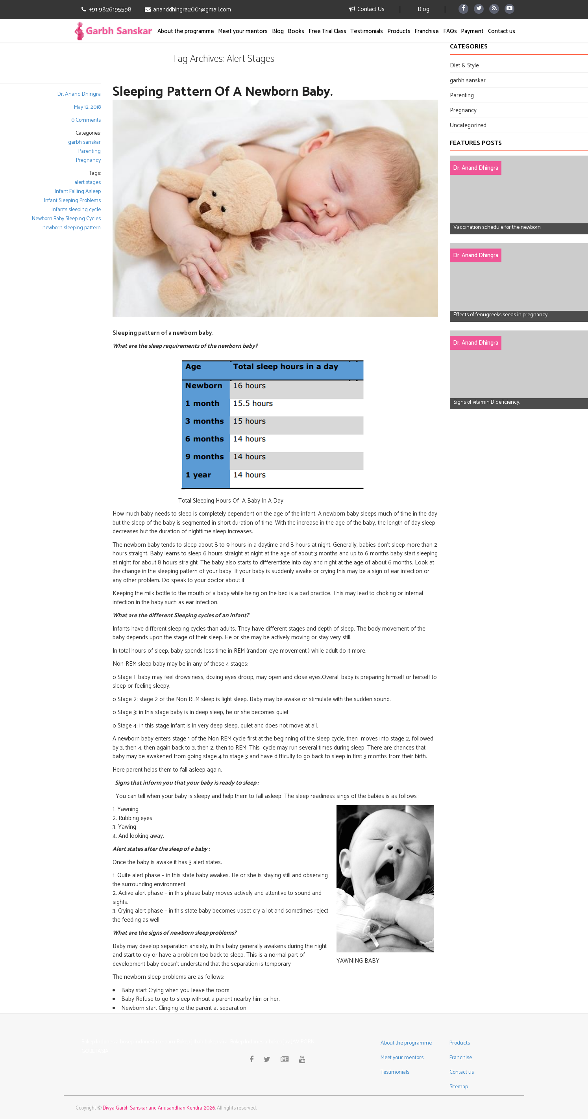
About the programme (185, 31)
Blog (423, 9)
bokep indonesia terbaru (147, 1042)
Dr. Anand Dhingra (79, 94)
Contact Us (367, 9)
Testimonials (366, 31)
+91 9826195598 (106, 10)
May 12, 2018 (87, 107)
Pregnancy (88, 160)
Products (398, 31)
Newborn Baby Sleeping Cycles (66, 218)
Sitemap (458, 1086)
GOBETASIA (95, 1051)
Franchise (426, 31)
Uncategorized (468, 125)
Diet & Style (464, 66)
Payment (472, 31)
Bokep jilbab (190, 1042)
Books (296, 31)
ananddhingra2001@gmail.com (188, 10)
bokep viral (217, 1042)
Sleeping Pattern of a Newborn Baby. (223, 92)
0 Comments (86, 120)
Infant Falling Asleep (78, 191)
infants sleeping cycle (76, 209)
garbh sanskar (84, 142)
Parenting (89, 151)
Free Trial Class (327, 31)
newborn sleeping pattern (72, 227)
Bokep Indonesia (99, 1042)
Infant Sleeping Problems (72, 200)
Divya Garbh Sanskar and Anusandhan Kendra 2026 (159, 1108)
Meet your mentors (243, 31)
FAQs (450, 31)
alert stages (87, 182)
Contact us (501, 31)
